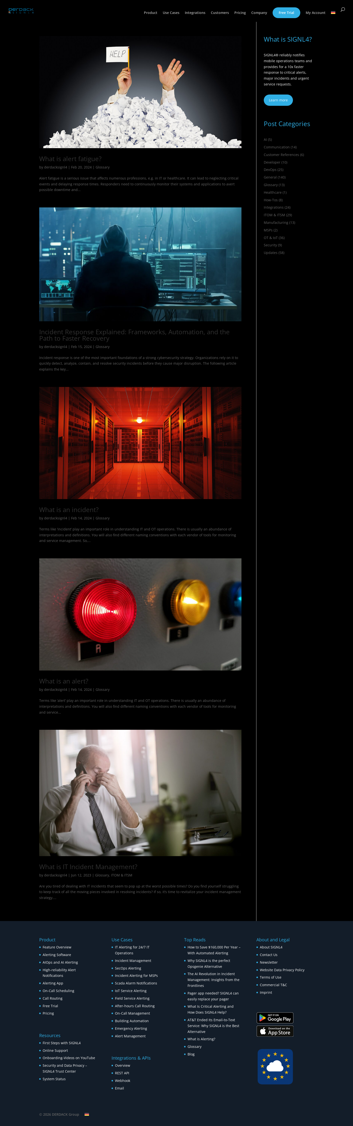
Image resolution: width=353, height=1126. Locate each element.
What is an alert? (63, 681)
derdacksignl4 (55, 167)
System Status (54, 1079)
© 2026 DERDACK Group (59, 1114)
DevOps (270, 169)
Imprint (266, 992)
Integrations (195, 13)
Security (270, 245)
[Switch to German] (333, 16)
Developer (272, 162)
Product (150, 13)
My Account (316, 13)
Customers (220, 13)
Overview (122, 1065)
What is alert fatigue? (70, 158)
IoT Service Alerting (131, 990)
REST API (122, 1073)
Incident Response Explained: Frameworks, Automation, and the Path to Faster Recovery (134, 335)
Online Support (55, 1050)
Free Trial (286, 12)
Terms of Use (270, 977)
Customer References (281, 154)
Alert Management (130, 1036)
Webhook (122, 1080)
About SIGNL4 (271, 947)
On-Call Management (132, 1013)
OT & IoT (271, 237)
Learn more (278, 100)
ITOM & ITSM (121, 875)
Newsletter (269, 962)
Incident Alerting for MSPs (136, 975)
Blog (191, 1054)
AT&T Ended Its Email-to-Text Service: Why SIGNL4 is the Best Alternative (213, 1026)
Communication (277, 147)
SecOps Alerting (128, 968)
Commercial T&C (273, 984)
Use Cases (171, 13)
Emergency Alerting (131, 1028)
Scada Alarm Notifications (136, 983)
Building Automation (132, 1020)
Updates (270, 252)
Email (119, 1088)
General (270, 177)
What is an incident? (69, 509)
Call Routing (53, 998)
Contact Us (268, 954)
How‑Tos (271, 200)
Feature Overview (57, 947)
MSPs (268, 230)
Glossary (103, 167)
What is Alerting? (201, 1039)
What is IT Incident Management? (88, 866)
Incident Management (133, 960)
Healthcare (273, 192)
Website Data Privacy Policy (282, 970)
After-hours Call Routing (135, 1006)
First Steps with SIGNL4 (62, 1043)
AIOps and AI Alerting (60, 962)
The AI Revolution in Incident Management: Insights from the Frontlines (214, 979)
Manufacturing (276, 222)
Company (259, 13)
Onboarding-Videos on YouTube (69, 1057)
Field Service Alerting (132, 998)
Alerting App (53, 983)
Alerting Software (57, 954)
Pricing (240, 13)
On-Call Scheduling (58, 990)
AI (265, 139)
